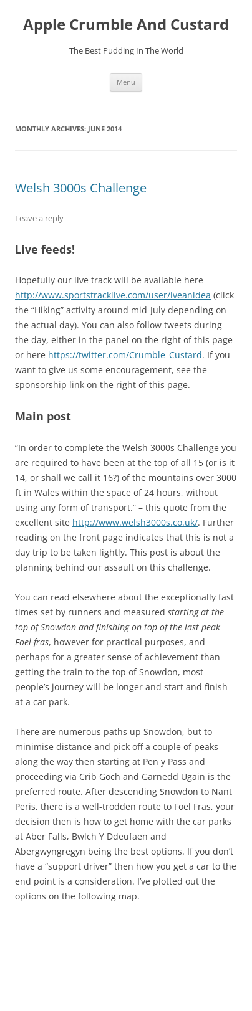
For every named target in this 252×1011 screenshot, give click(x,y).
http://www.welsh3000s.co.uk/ (135, 522)
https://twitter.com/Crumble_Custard (125, 355)
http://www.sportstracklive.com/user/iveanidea (113, 295)
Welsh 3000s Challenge (81, 187)
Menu (126, 82)
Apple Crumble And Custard (126, 24)
